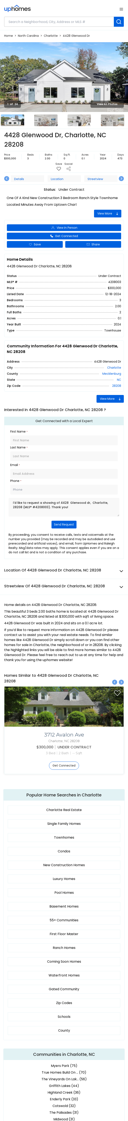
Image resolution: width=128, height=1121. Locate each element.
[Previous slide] (4, 77)
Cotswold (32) (64, 1105)
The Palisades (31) (64, 1112)
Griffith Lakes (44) (64, 1085)
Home (8, 36)
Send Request (64, 524)
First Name (19, 431)
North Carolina (28, 36)
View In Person (64, 228)
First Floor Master (64, 934)
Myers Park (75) (64, 1065)
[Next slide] (124, 77)
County (64, 1030)
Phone (15, 481)
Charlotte (51, 36)
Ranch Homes (64, 947)
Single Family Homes (64, 823)
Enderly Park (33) (64, 1099)
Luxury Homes (64, 878)
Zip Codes (64, 1002)
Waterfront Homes (64, 975)
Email (15, 465)
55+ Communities (64, 920)
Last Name (19, 447)
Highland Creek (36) (64, 1092)
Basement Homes (64, 906)
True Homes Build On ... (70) (64, 1072)
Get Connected (64, 236)
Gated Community (64, 989)
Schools (64, 1016)
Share (93, 244)
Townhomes (64, 837)
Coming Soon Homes (64, 961)
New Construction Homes (64, 865)
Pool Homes (64, 892)
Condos (64, 851)
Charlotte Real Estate (64, 809)
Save (35, 244)
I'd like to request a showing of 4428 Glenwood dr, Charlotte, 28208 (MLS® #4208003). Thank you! (64, 507)
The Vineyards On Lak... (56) (64, 1079)
